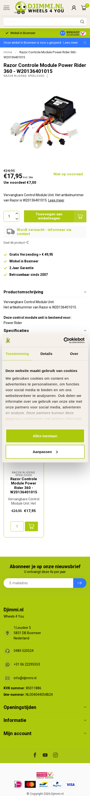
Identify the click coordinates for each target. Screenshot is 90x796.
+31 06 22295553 (27, 664)
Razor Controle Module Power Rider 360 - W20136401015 (23, 485)
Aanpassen (45, 451)
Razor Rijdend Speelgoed (24, 76)
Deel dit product (16, 242)
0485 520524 (24, 651)
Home (8, 52)
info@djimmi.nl (25, 678)
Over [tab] (74, 354)
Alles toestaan (45, 436)
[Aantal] (17, 526)
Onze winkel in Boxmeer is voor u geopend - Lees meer (41, 42)
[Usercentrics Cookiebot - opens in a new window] (64, 340)
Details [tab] (46, 354)
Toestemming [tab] (17, 354)
